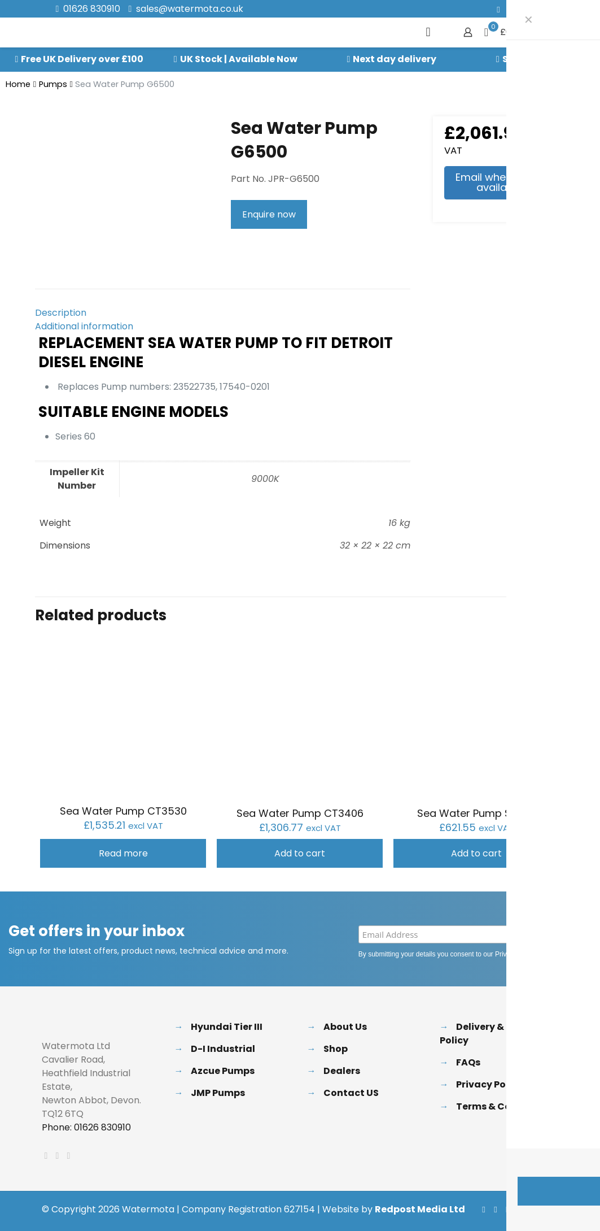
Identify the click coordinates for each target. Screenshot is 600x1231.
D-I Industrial (223, 1048)
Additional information (84, 326)
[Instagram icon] (541, 9)
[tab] (223, 313)
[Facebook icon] (498, 9)
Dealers (341, 1070)
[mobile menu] (428, 32)
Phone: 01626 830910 (86, 1127)
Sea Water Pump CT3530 (123, 811)
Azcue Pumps (223, 1070)
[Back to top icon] (547, 1209)
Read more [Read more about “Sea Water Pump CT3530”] (123, 853)
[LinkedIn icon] (527, 9)
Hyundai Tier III (226, 1026)
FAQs (468, 1062)
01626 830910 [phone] (91, 8)
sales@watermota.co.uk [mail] (189, 8)
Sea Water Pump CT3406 (300, 813)
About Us (345, 1026)
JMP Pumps (218, 1092)
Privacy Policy (516, 954)
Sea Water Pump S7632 (476, 813)
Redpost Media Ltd (420, 1209)
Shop (335, 1048)
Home (18, 84)
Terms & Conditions (503, 1106)
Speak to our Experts (551, 59)
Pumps (53, 84)
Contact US (351, 1092)
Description (60, 312)
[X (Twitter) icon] (513, 9)
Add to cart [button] (299, 853)
